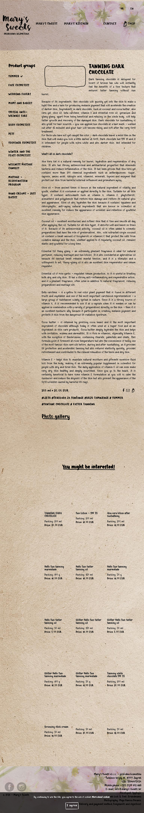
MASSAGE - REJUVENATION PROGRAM (18, 181)
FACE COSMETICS (18, 85)
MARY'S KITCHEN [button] (76, 24)
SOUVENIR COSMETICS (22, 143)
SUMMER (15, 76)
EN (132, 9)
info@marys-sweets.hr (128, 789)
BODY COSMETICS (19, 125)
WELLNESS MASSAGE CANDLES (20, 167)
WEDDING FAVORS (19, 94)
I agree (72, 805)
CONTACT (109, 24)
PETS (11, 134)
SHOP (129, 24)
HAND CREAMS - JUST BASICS (22, 196)
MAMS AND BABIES (20, 103)
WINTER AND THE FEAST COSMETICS (19, 154)
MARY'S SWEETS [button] (46, 24)
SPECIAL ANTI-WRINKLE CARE (17, 114)
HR (122, 9)
